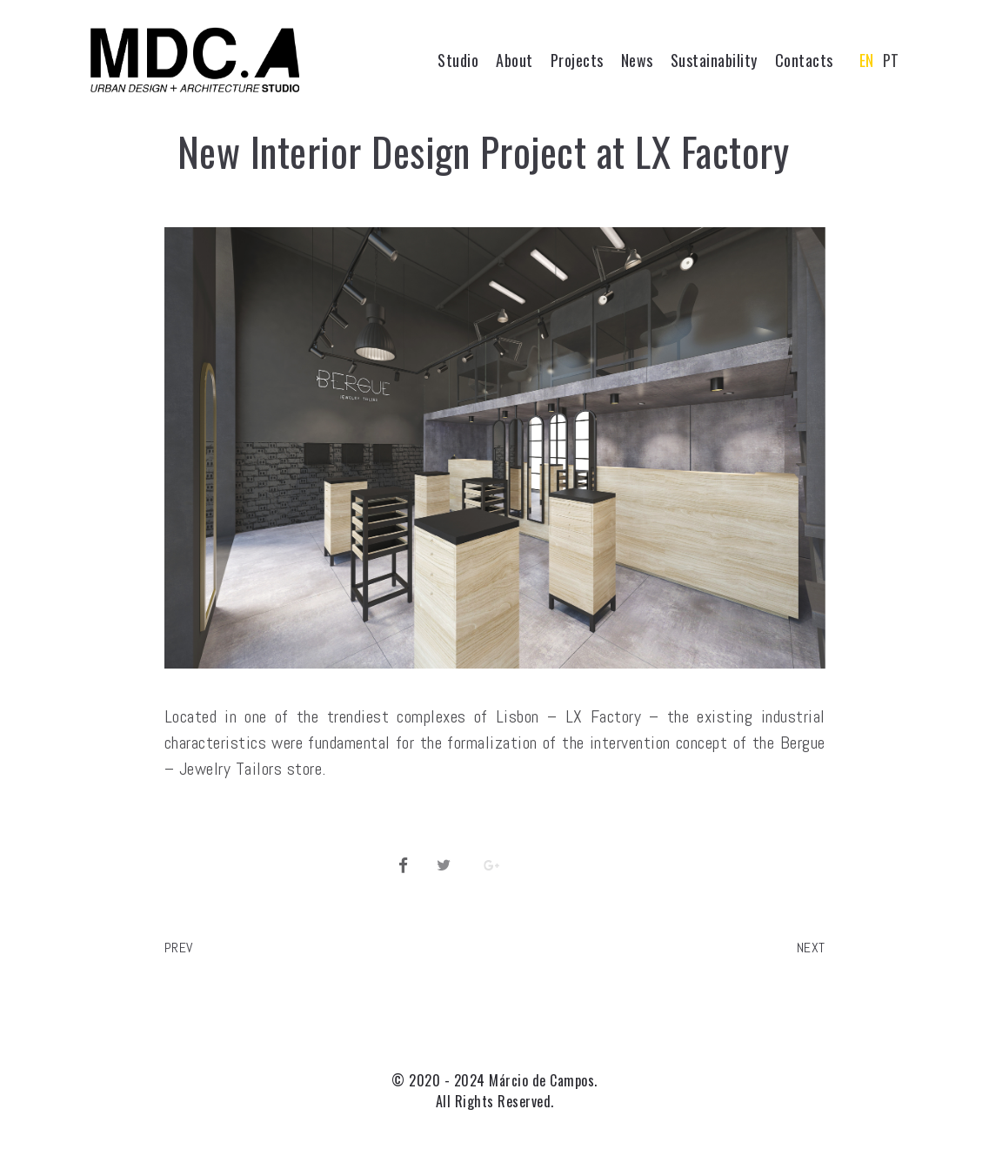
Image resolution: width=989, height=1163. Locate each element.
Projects (577, 60)
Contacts (804, 60)
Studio (458, 60)
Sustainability (714, 60)
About (514, 60)
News (637, 60)
